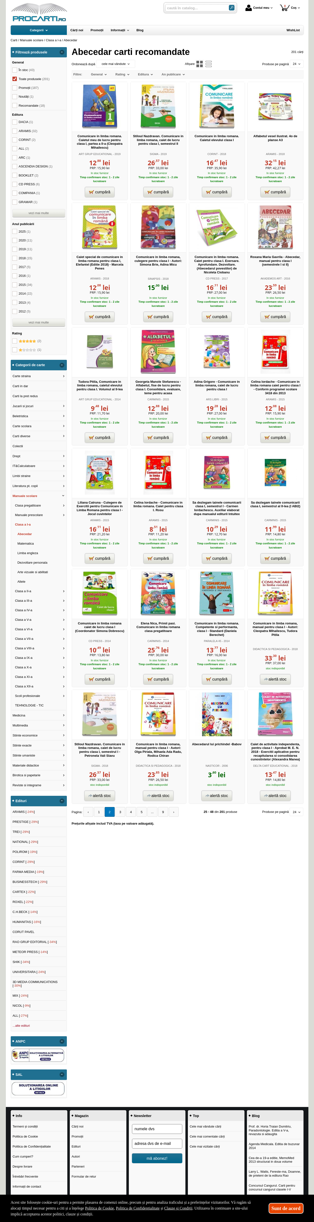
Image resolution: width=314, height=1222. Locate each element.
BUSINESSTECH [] (29, 882)
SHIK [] (21, 962)
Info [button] (19, 1116)
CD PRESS (212, 278)
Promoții (77, 1136)
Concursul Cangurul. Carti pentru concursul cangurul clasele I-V (272, 1187)
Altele (21, 581)
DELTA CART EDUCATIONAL (271, 765)
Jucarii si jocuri (22, 406)
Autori (75, 1156)
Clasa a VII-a (24, 639)
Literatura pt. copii (25, 486)
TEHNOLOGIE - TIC (29, 705)
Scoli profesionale (27, 696)
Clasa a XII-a (24, 686)
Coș (288, 7)
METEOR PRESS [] (30, 952)
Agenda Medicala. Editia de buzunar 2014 (274, 1146)
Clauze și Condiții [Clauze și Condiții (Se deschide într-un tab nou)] (178, 1208)
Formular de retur (83, 1176)
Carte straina (21, 376)
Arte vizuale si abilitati (32, 572)
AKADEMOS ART (271, 278)
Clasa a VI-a (23, 629)
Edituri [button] (21, 801)
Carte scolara (21, 426)
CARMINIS (154, 399)
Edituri (76, 1146)
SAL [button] (19, 1075)
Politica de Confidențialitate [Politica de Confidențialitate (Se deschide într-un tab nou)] (138, 1208)
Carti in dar (20, 386)
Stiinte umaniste (23, 755)
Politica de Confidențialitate (31, 1146)
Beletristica (20, 416)
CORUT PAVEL (23, 932)
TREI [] (21, 832)
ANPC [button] (21, 1041)
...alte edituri (21, 1025)
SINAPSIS (154, 278)
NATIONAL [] (25, 842)
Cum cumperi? (22, 1156)
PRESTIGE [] (25, 822)
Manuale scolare (24, 496)
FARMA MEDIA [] (28, 872)
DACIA (26, 122)
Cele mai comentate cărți (207, 1136)
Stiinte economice (25, 735)
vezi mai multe (39, 213)
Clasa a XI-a (23, 677)
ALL (24, 148)
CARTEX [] (23, 892)
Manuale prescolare (29, 515)
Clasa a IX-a (23, 658)
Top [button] (196, 1116)
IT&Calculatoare (23, 466)
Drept (16, 456)
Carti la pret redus (25, 396)
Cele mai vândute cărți (205, 1126)
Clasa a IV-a (23, 610)
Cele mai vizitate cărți (205, 1146)
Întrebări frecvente (25, 1176)
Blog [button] (256, 1116)
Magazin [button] (82, 1116)
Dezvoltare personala (32, 562)
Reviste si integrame (26, 785)
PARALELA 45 (212, 641)
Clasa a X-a (23, 667)
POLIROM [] (24, 852)
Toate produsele (34, 79)
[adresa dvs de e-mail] (157, 1144)
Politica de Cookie (25, 1136)
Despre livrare (22, 1166)
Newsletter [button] (143, 1116)
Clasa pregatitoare (28, 505)
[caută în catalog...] (195, 8)
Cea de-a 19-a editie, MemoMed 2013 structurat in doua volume (271, 1160)
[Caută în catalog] (231, 7)
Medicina (18, 715)
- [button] (61, 52)
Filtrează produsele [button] (31, 52)
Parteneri (77, 1166)
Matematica (25, 543)
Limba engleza (27, 553)
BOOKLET (29, 175)
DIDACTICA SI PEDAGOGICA (271, 649)
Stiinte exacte (21, 745)
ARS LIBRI (212, 399)
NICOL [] (21, 1005)
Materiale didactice (25, 765)
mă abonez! (157, 1158)
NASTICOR (213, 765)
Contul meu (257, 8)
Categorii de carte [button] (30, 365)
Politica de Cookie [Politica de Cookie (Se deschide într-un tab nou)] (99, 1208)
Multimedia (20, 725)
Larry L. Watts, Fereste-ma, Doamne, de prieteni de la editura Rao (275, 1173)
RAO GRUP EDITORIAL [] (34, 942)
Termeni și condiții (25, 1126)
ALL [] (20, 1015)
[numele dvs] (157, 1129)
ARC (24, 157)
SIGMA (154, 154)
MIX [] (20, 995)
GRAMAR (28, 202)
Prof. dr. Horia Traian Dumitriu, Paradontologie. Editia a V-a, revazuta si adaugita (270, 1130)
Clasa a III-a (23, 600)
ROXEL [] (22, 902)
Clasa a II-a (23, 591)
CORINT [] (23, 862)
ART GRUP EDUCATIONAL (95, 154)
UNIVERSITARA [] (29, 972)
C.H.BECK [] (25, 912)
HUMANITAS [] (26, 922)
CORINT (212, 154)
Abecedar (24, 534)
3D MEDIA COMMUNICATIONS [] (35, 984)
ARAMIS (271, 154)
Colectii (17, 446)
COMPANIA (29, 193)
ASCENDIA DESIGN (36, 166)
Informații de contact (26, 1186)
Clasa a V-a (23, 619)
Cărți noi (77, 1126)
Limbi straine (21, 476)
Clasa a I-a (22, 524)
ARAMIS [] (23, 812)
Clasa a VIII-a (24, 648)
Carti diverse (21, 436)
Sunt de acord (286, 1208)
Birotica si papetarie (26, 775)
